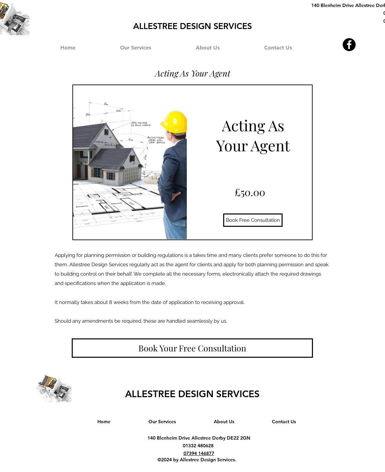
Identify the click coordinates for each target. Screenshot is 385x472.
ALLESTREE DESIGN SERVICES (192, 394)
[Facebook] (349, 44)
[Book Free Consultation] (253, 220)
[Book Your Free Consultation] (192, 348)
